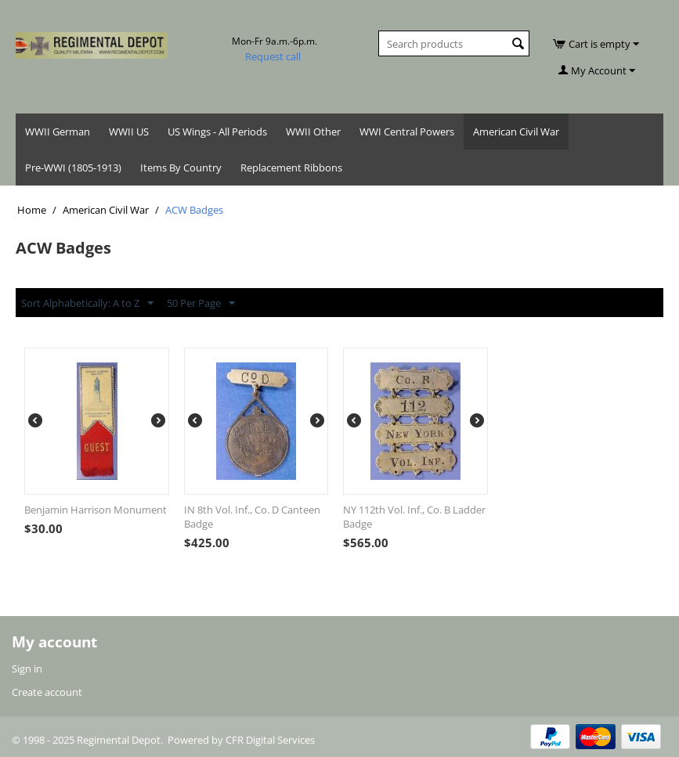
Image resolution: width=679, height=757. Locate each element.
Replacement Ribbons (291, 167)
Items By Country (181, 167)
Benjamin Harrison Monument (95, 510)
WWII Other (313, 131)
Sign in (27, 668)
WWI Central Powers (406, 131)
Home (31, 210)
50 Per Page (201, 304)
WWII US (129, 131)
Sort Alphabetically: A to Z (87, 304)
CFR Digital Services (270, 740)
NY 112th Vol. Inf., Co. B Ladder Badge (414, 517)
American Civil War (516, 131)
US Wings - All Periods (217, 131)
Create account (47, 692)
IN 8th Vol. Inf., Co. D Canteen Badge (252, 517)
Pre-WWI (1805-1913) (73, 167)
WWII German (57, 131)
